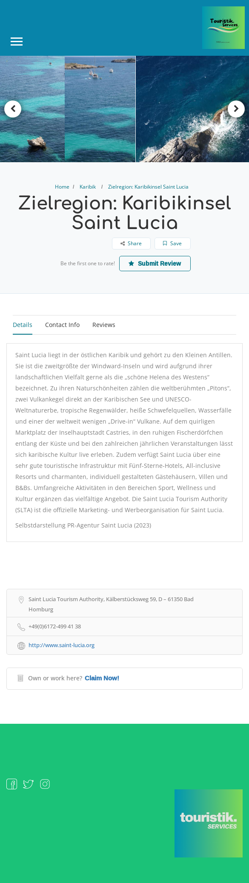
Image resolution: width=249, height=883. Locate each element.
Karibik (88, 186)
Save (172, 243)
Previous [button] (13, 109)
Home (62, 186)
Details (22, 325)
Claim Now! (102, 678)
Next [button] (236, 109)
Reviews (103, 325)
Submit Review (155, 263)
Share (131, 243)
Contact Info (62, 325)
